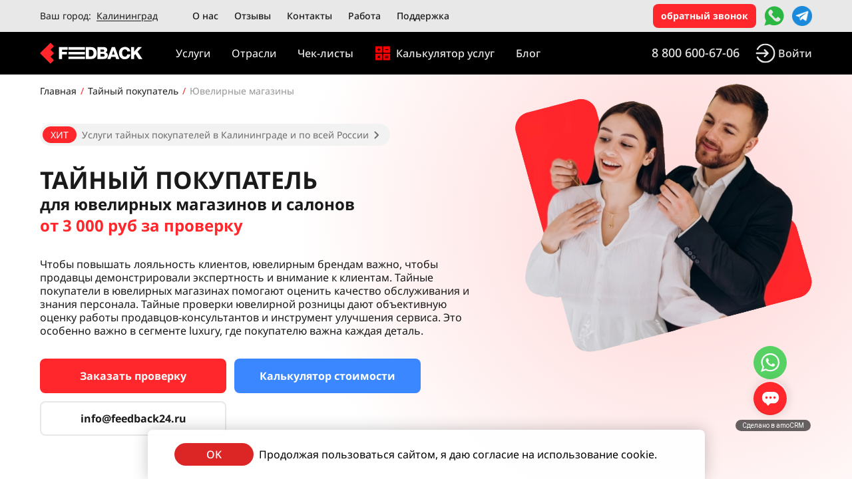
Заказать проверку (133, 376)
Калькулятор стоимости (327, 376)
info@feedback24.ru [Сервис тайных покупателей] (133, 418)
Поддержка (423, 15)
